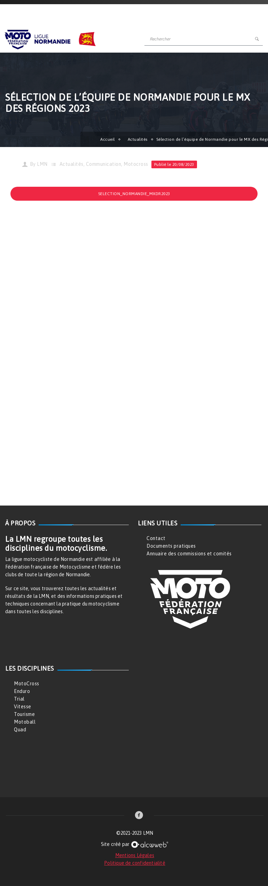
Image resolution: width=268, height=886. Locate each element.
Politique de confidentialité (134, 863)
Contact (156, 538)
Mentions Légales (134, 855)
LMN (42, 164)
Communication (103, 164)
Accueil (107, 139)
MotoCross (26, 683)
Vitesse (22, 706)
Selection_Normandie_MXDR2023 (134, 193)
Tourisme (24, 714)
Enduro (22, 691)
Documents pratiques (171, 546)
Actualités (138, 139)
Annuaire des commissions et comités (189, 553)
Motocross (136, 164)
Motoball (25, 722)
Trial (19, 699)
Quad (20, 729)
